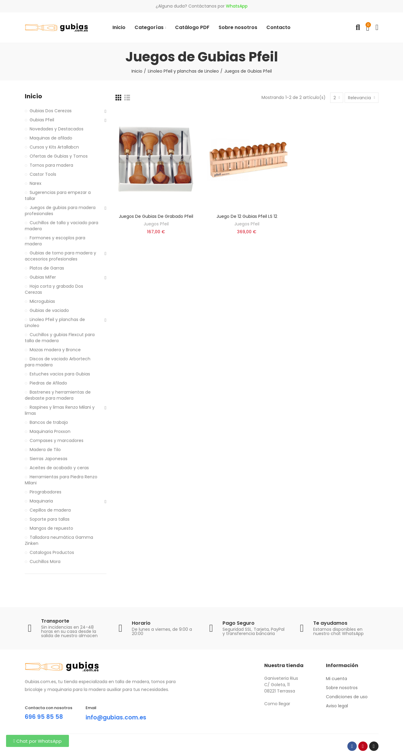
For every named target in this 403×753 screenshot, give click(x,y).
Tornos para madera (51, 165)
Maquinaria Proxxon (50, 431)
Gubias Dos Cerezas (51, 111)
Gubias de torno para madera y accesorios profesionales (60, 256)
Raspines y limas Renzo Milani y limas (60, 410)
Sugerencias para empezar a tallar (58, 195)
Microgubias (42, 301)
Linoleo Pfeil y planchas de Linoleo (55, 322)
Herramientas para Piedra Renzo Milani (61, 480)
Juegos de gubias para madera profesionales (60, 211)
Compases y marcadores (56, 440)
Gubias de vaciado (49, 310)
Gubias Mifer (43, 277)
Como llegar (277, 704)
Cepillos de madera (50, 510)
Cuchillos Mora (45, 561)
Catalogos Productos (52, 552)
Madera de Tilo (45, 450)
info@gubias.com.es (117, 717)
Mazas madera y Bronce (55, 350)
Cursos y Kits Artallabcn (54, 147)
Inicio (33, 96)
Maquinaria (41, 501)
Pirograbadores (45, 492)
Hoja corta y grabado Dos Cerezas (54, 289)
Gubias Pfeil (42, 120)
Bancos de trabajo (49, 422)
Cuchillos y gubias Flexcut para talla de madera (60, 338)
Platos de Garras (47, 268)
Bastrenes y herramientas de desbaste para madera (58, 395)
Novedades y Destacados (56, 129)
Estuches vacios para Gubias (60, 374)
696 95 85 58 (44, 716)
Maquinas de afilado (51, 138)
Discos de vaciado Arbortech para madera (57, 362)
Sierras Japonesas (48, 459)
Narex (35, 183)
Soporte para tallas (50, 519)
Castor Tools (43, 174)
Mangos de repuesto (51, 528)
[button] (37, 741)
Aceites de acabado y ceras (59, 468)
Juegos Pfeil (156, 224)
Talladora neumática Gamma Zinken (59, 540)
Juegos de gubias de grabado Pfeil (156, 216)
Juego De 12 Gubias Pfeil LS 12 (246, 216)
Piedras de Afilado (48, 383)
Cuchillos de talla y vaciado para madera (61, 226)
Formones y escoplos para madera (55, 241)
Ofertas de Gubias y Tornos (59, 156)
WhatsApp (237, 6)
